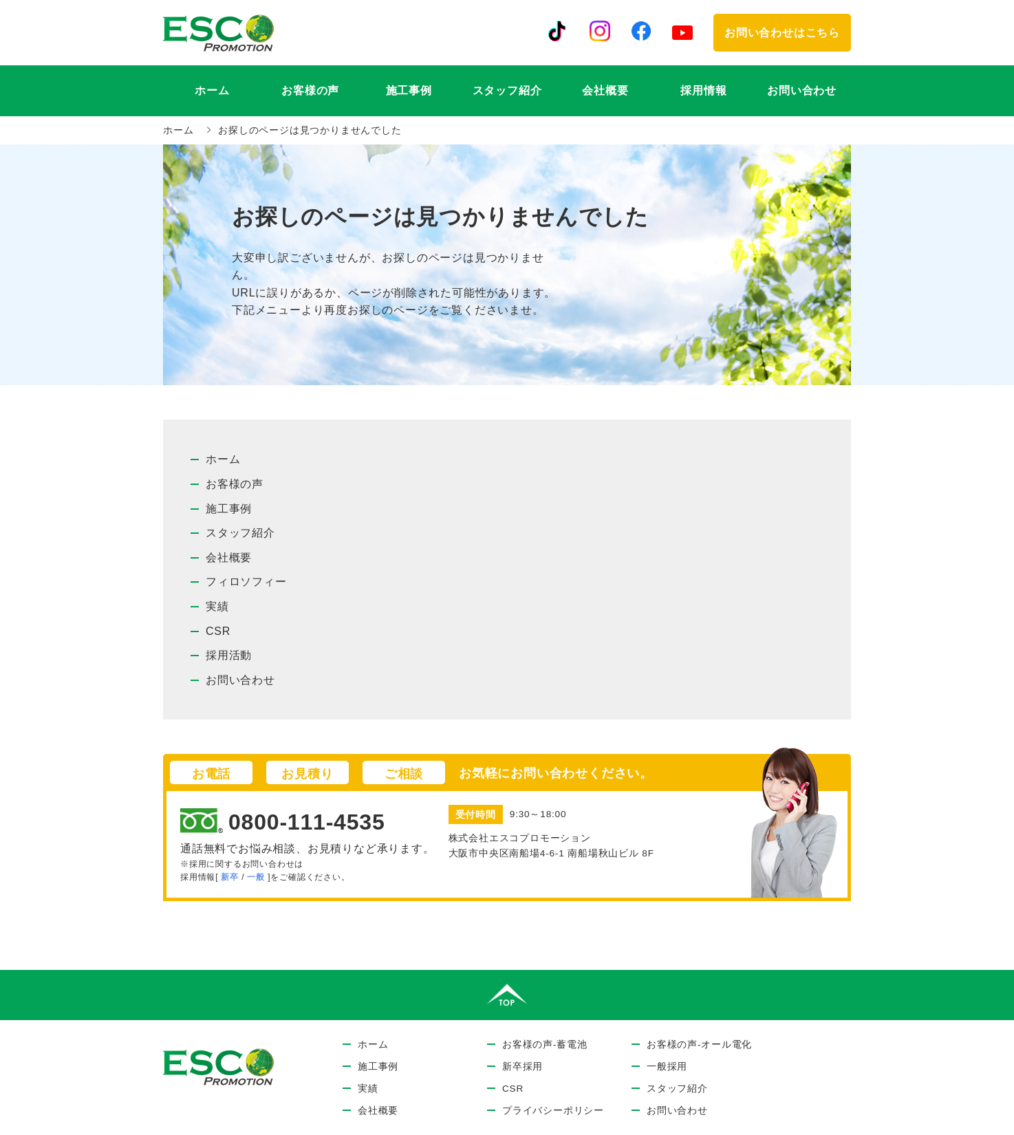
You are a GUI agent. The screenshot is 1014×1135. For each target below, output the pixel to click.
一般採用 (667, 1066)
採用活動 (229, 655)
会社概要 (605, 90)
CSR (218, 631)
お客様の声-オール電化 (699, 1044)
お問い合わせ (802, 90)
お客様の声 (234, 484)
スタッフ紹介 (507, 90)
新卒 (230, 877)
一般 (256, 877)
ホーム (212, 90)
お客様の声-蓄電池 (544, 1044)
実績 (217, 606)
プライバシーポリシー (553, 1110)
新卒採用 (522, 1066)
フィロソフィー (246, 581)
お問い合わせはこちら (782, 33)
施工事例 (409, 90)
